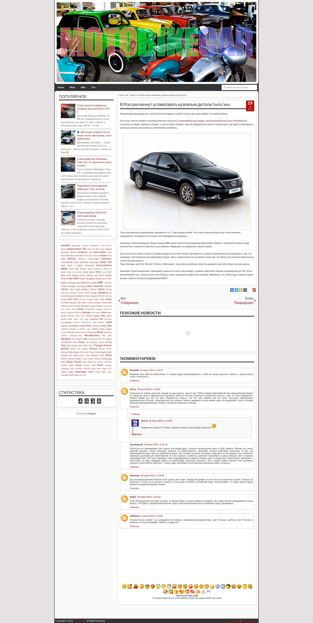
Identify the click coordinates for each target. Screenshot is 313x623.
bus (83, 282)
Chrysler (108, 286)
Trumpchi (65, 368)
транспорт (94, 262)
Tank (90, 362)
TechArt (100, 362)
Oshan (74, 345)
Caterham (108, 283)
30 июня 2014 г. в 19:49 (152, 475)
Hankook (70, 306)
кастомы (65, 252)
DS (110, 293)
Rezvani (102, 349)
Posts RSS (234, 621)
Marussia (84, 332)
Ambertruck (97, 269)
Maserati (92, 332)
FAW (100, 296)
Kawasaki (93, 319)
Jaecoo (89, 316)
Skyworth (71, 359)
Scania (64, 355)
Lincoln (72, 329)
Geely (109, 299)
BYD (88, 283)
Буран (63, 249)
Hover (63, 313)
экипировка (89, 265)
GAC (102, 299)
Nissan (81, 342)
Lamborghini (73, 326)
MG (104, 335)
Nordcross (94, 342)
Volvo (91, 372)
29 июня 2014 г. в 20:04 (148, 389)
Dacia (77, 289)
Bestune (64, 278)
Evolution (86, 296)
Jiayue (75, 319)
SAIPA (109, 352)
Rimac (109, 349)
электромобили (104, 265)
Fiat (69, 299)
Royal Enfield (94, 352)
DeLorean (65, 293)
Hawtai (99, 306)
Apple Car (107, 269)
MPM (100, 339)
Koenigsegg (66, 322)
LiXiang (94, 329)
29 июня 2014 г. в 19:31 (151, 370)
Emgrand (71, 296)
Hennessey (107, 306)
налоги (96, 256)
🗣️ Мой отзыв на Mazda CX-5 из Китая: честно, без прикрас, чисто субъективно (94, 135)
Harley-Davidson (82, 306)
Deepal (109, 289)
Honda (80, 309)
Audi (98, 272)
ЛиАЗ (109, 252)
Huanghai (70, 313)
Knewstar (108, 319)
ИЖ (93, 249)
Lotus (101, 329)
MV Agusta (107, 339)
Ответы (136, 414)
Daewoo (85, 289)
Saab (103, 352)
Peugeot (99, 345)
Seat (76, 355)
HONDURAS (90, 309)
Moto (72, 87)
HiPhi (73, 309)
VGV (110, 369)
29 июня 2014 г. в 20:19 (155, 444)
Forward (89, 299)
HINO (68, 309)
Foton (96, 299)
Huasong (77, 313)
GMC (83, 302)
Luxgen (108, 329)
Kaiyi (86, 319)
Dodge (94, 293)
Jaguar (96, 316)
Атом (103, 246)
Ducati (63, 296)
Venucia (86, 369)
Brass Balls (107, 279)
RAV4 (164, 278)
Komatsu (76, 322)
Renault (93, 348)
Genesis (72, 302)
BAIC (109, 272)
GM (79, 302)
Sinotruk (94, 355)
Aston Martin (89, 272)
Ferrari (64, 299)
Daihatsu (93, 289)
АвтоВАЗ (65, 245)
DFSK (87, 293)
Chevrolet (98, 286)
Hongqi (99, 309)
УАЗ (110, 262)
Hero (63, 309)
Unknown (135, 475)
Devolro (81, 293)
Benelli (101, 275)
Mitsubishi (66, 339)
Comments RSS (249, 621)
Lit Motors (81, 329)
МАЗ (63, 255)
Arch (73, 272)
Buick (78, 283)
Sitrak (102, 355)
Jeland (109, 316)
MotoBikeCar (79, 621)
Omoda (108, 342)
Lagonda (64, 326)
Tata (94, 362)
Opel (63, 345)
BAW (68, 275)
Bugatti (72, 283)
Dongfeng (103, 292)
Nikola (74, 342)
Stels (63, 362)
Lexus (103, 325)
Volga (70, 372)
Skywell (64, 359)
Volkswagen (81, 372)
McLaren (108, 332)
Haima (64, 306)
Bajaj (63, 275)
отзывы (103, 255)
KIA (101, 319)
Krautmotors (86, 322)
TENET (64, 365)
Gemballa (64, 303)
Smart (78, 359)
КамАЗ (109, 249)
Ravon (85, 349)
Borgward (90, 278)
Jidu (81, 319)
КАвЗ (102, 249)
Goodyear (97, 303)
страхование (66, 262)
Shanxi (81, 355)
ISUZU (71, 316)
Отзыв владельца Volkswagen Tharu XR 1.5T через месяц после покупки (94, 162)
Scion (70, 355)
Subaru (69, 362)
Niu (87, 342)
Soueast (97, 359)
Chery (89, 286)
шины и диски (75, 265)
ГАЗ (84, 249)
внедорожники (74, 249)
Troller (93, 365)
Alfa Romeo (80, 269)
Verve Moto (96, 369)
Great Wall (107, 302)
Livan (88, 329)
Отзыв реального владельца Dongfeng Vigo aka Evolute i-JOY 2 (93, 108)
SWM (84, 362)
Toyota (78, 365)
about (64, 268)
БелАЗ (109, 246)
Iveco (77, 316)
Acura (71, 269)
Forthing (82, 299)
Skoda (108, 355)
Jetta (70, 319)
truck (100, 365)
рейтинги (71, 258)
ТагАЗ (76, 262)
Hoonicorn (108, 309)
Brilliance (65, 283)
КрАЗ (91, 252)
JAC (83, 316)
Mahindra (71, 332)
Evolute (79, 296)
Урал (63, 265)
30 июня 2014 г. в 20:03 (148, 497)
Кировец (73, 252)
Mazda (100, 332)
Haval (92, 306)
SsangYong (107, 359)
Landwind (96, 326)
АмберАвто (94, 246)
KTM (94, 322)
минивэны (70, 255)
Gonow (90, 303)
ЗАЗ (89, 249)
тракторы (84, 262)
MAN (78, 332)
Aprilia (63, 272)
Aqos (69, 272)
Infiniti (104, 312)
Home (61, 87)
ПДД (63, 259)
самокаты (82, 259)
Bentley (108, 275)
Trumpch (108, 365)
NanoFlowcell (66, 342)
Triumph (86, 365)
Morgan (79, 339)
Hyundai (86, 312)
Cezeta (63, 286)
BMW (76, 278)
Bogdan (83, 279)
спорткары (106, 258)
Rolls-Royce (73, 352)
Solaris (84, 359)
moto (85, 339)
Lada (109, 322)
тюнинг (103, 262)
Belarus (82, 275)
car (100, 282)
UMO (72, 369)
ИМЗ (97, 249)
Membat (64, 336)
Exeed (94, 296)
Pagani (85, 346)
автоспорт (76, 245)
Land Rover (85, 325)
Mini (110, 335)
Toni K (144, 421)
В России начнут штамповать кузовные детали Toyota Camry (175, 105)
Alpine (89, 269)
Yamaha (64, 375)
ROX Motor (84, 352)
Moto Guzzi (92, 339)
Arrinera (79, 272)
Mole (73, 339)
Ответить (134, 380)
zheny (133, 389)
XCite (109, 372)
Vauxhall (79, 369)
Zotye (76, 375)
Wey (104, 372)
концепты (82, 252)
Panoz (91, 346)
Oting (80, 346)
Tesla (71, 365)
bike (71, 278)
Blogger (92, 413)
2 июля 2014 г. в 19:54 (152, 516)
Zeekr (71, 375)
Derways (73, 293)
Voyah (97, 372)
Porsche (108, 345)
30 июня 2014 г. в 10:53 (160, 421)
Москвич (79, 255)
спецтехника (93, 259)
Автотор (85, 246)
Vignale (64, 372)
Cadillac (93, 283)
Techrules (108, 362)
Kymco (101, 322)
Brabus (99, 278)
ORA (68, 345)
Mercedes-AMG (76, 336)
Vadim (133, 497)
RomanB (134, 370)
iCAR (93, 313)
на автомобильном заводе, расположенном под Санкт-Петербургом (212, 121)
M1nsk (63, 332)
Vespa (104, 369)
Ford (75, 299)
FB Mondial (107, 296)
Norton (101, 342)
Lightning (64, 329)
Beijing (75, 275)
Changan (72, 286)
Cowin (71, 289)
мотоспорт (88, 256)
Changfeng (81, 286)
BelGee (90, 275)
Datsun (101, 289)
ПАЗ (110, 255)
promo (64, 348)
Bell (95, 275)
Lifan (109, 325)
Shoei (88, 355)
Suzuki (77, 362)
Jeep (102, 315)
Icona (98, 313)
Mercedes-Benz (92, 335)
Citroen (64, 289)
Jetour (63, 319)
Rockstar (64, 352)
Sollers (90, 359)
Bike (83, 87)
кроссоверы (100, 252)
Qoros (72, 349)
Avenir (103, 272)
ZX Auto (83, 375)
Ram (79, 349)
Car (93, 87)
